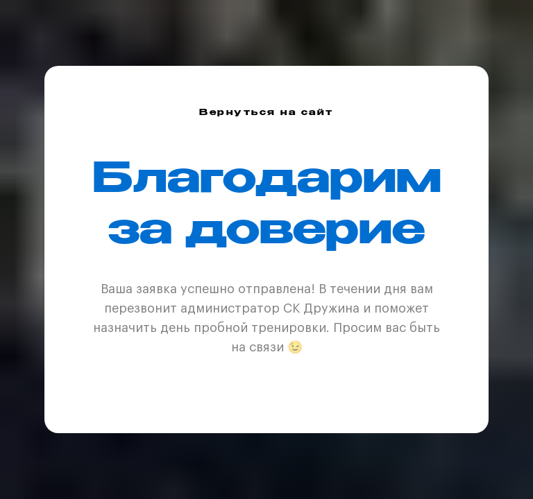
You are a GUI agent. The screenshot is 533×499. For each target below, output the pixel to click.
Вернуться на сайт (266, 113)
